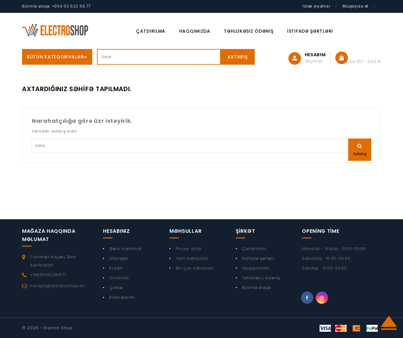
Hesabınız (116, 231)
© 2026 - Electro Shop (47, 328)
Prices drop (189, 249)
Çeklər (116, 288)
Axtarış (237, 57)
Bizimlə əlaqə (256, 288)
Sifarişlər (118, 258)
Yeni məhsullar (192, 258)
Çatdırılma (150, 31)
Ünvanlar (119, 278)
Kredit (115, 268)
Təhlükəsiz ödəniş (248, 31)
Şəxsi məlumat (125, 249)
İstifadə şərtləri (310, 31)
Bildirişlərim (122, 297)
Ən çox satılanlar (195, 268)
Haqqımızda (194, 31)
